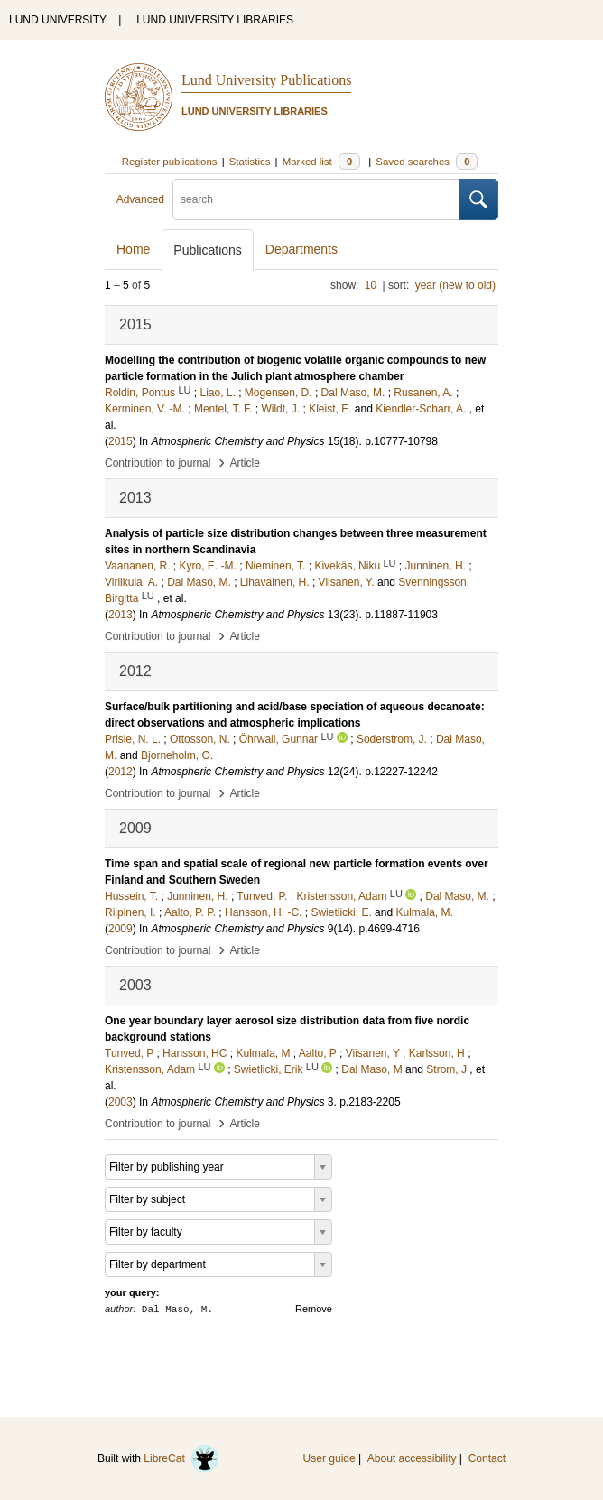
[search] (315, 199)
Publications (207, 250)
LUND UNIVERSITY (58, 20)
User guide (329, 1458)
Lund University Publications (266, 80)
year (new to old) (455, 285)
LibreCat (181, 1458)
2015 (120, 441)
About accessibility (412, 1458)
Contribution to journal (157, 463)
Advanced (140, 199)
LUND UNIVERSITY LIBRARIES (214, 20)
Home (133, 249)
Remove (313, 1308)
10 (370, 285)
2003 (120, 1102)
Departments (301, 249)
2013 (120, 614)
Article (245, 463)
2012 (120, 771)
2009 (120, 928)
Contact (487, 1458)
